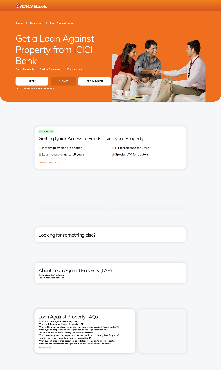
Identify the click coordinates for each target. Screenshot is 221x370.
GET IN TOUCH (94, 81)
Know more (73, 69)
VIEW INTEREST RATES (49, 163)
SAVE (63, 81)
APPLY (32, 81)
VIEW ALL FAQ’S (45, 347)
